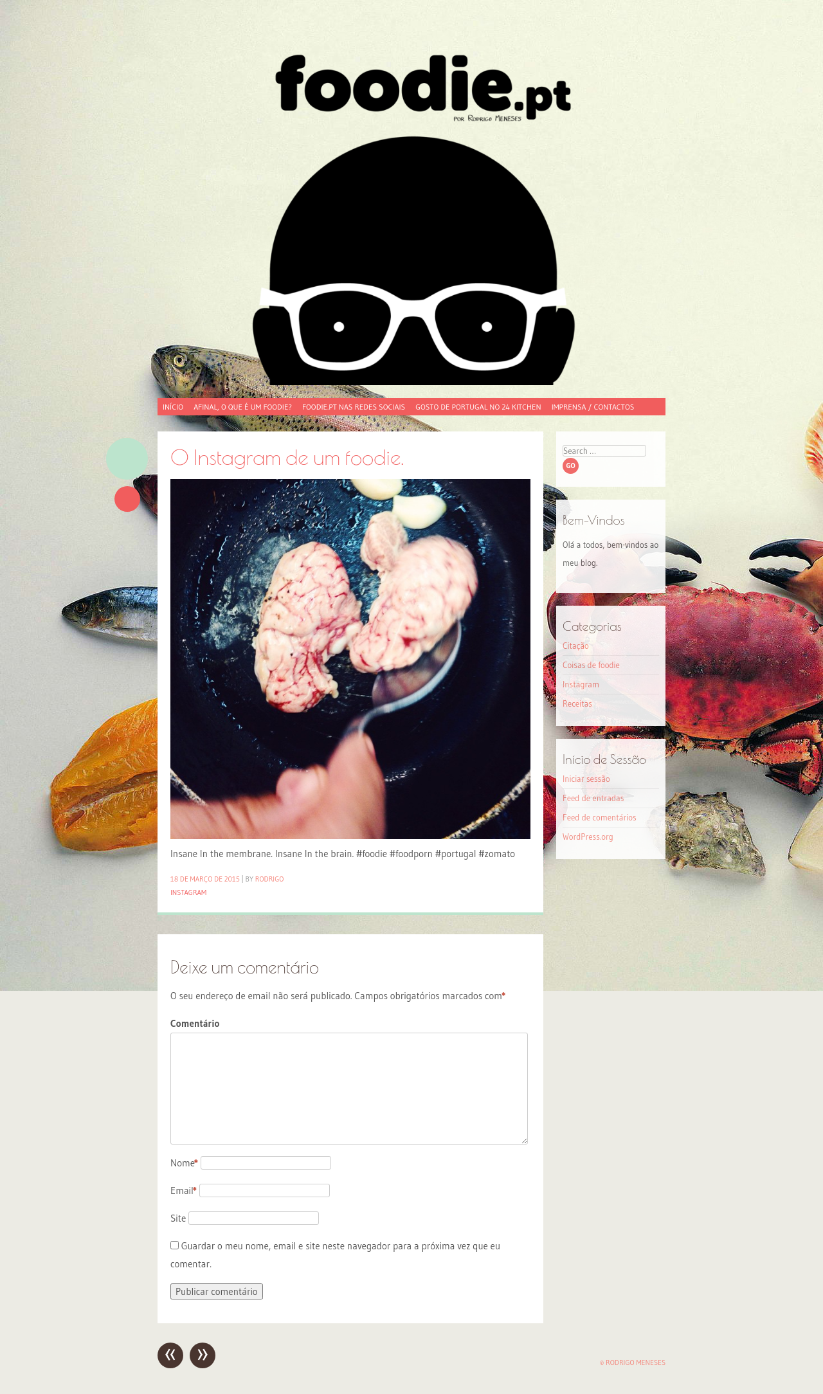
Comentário (194, 1023)
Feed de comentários (600, 817)
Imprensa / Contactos (593, 407)
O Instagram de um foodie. (287, 456)
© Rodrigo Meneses (632, 1362)
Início (173, 407)
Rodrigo (269, 878)
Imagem (127, 459)
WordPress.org (588, 836)
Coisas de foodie (591, 665)
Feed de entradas (593, 798)
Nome (184, 1163)
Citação (576, 645)
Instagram (188, 892)
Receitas (577, 703)
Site (178, 1218)
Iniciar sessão (586, 779)
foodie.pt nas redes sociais (353, 407)
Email (183, 1190)
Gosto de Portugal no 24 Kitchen (478, 407)
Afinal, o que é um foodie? (243, 407)
